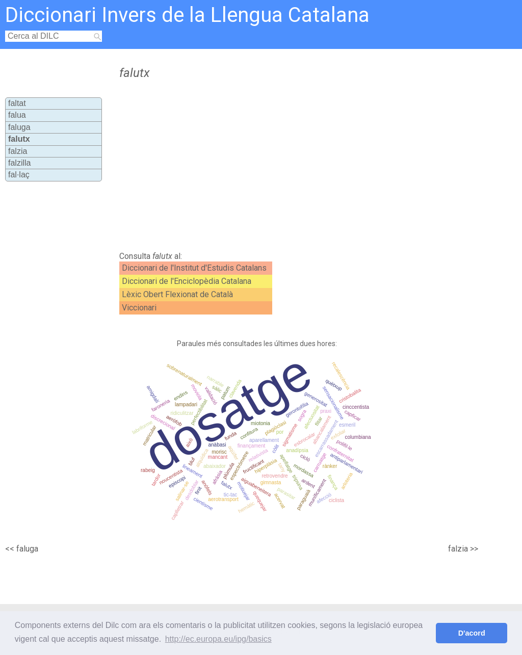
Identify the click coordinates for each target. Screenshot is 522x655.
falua (17, 115)
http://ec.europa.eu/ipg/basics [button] (218, 639)
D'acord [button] (471, 633)
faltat (17, 103)
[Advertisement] (289, 165)
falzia (17, 151)
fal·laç (19, 174)
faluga (19, 127)
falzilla (19, 163)
